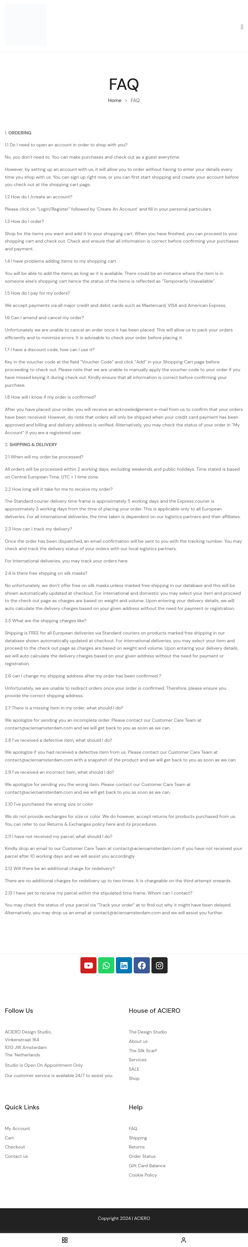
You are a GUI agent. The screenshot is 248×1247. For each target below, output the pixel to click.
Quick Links (22, 1107)
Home (114, 100)
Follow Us (19, 1010)
